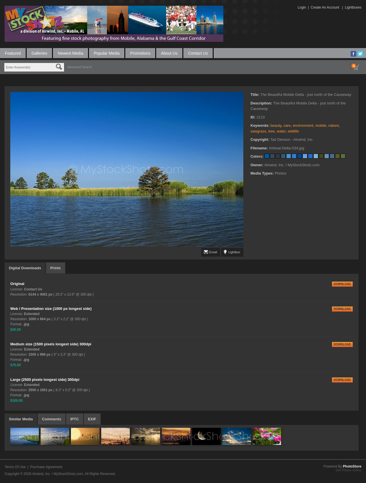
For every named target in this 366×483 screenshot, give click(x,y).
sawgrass (258, 131)
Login (302, 7)
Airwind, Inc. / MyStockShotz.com (57, 474)
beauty (275, 125)
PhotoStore (352, 466)
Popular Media (107, 53)
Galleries (39, 53)
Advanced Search (79, 67)
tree (271, 131)
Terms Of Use (15, 467)
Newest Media (70, 53)
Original (17, 284)
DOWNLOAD (342, 284)
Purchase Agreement (46, 467)
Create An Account (325, 7)
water (281, 131)
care (287, 125)
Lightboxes (353, 7)
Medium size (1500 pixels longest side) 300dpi (50, 344)
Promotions (140, 53)
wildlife (293, 131)
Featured (13, 53)
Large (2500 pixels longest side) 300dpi (44, 379)
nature (333, 125)
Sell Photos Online (349, 470)
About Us (169, 53)
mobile (320, 125)
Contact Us (198, 53)
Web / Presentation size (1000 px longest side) (51, 308)
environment (303, 125)
